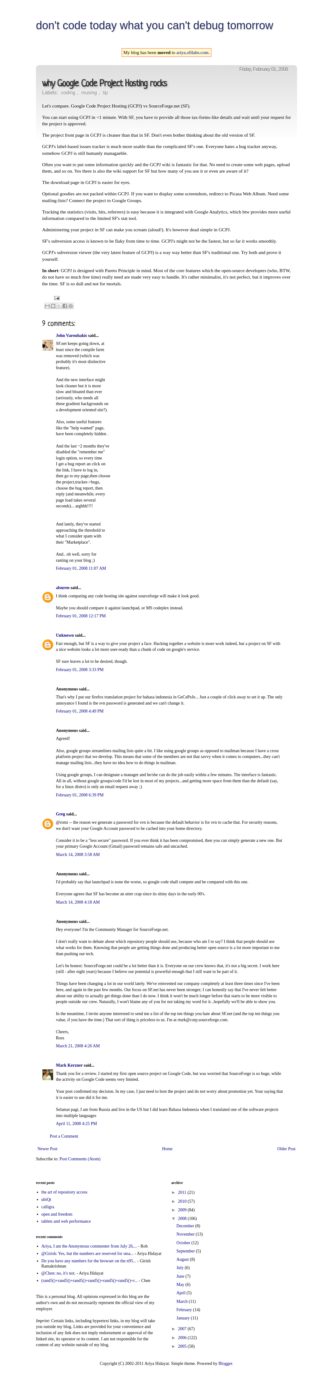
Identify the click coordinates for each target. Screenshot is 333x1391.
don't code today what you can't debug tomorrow (154, 25)
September (186, 1251)
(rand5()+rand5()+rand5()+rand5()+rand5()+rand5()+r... (89, 1280)
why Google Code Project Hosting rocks (104, 84)
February (184, 1309)
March (182, 1301)
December (185, 1226)
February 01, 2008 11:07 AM (81, 568)
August (183, 1259)
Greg (60, 814)
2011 (182, 1192)
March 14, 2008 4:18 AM (78, 902)
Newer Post (47, 1149)
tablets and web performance (66, 1221)
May (180, 1284)
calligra (47, 1207)
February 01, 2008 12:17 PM (81, 616)
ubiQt (46, 1199)
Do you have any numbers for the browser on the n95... (88, 1261)
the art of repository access (64, 1192)
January (183, 1318)
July (180, 1267)
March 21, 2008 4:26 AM (78, 1046)
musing (89, 92)
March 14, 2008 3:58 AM (78, 854)
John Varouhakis (71, 335)
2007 (183, 1329)
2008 (183, 1218)
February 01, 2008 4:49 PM (80, 711)
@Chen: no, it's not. (58, 1273)
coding (68, 92)
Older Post (286, 1149)
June (180, 1276)
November (186, 1234)
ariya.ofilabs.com (192, 52)
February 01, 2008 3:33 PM (80, 669)
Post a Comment (64, 1136)
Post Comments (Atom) (80, 1159)
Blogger (225, 1363)
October (183, 1243)
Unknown (65, 635)
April (181, 1293)
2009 (183, 1210)
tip (105, 92)
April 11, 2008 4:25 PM (76, 1123)
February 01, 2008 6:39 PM (80, 795)
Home (167, 1149)
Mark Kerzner (69, 1065)
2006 (183, 1337)
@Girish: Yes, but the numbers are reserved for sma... (87, 1253)
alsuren (62, 587)
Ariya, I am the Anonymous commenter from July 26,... (89, 1246)
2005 (183, 1346)
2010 (183, 1201)
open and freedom (56, 1214)
